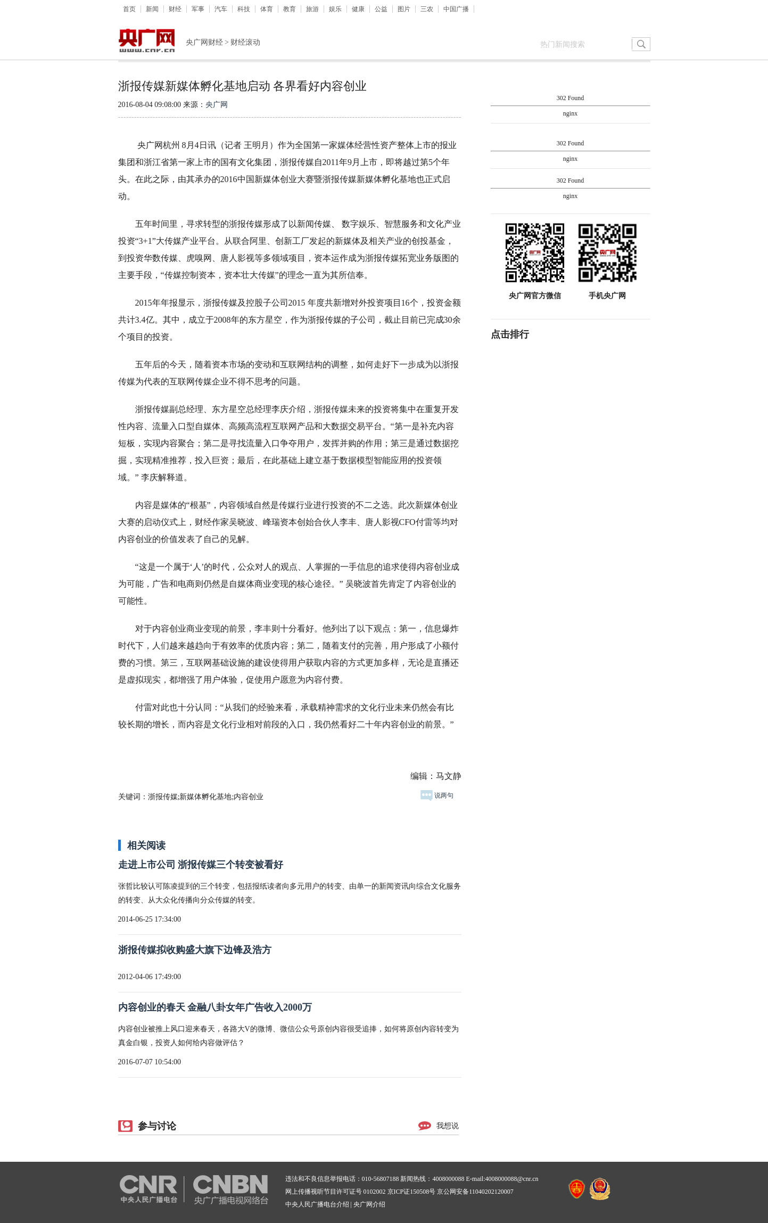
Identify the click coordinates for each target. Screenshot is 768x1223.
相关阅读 (146, 845)
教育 (289, 9)
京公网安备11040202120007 (475, 1191)
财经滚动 (245, 42)
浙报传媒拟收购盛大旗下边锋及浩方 (194, 950)
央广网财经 (204, 42)
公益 (381, 9)
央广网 (216, 105)
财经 (175, 9)
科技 (243, 9)
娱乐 (335, 9)
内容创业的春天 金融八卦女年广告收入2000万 (215, 1007)
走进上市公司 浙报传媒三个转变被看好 (201, 864)
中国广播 (456, 9)
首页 (129, 9)
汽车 (220, 9)
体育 (266, 9)
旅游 (312, 9)
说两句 (436, 795)
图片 (404, 9)
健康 (358, 9)
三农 (426, 9)
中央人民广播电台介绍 (317, 1204)
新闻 (152, 9)
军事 (198, 9)
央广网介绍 (369, 1204)
